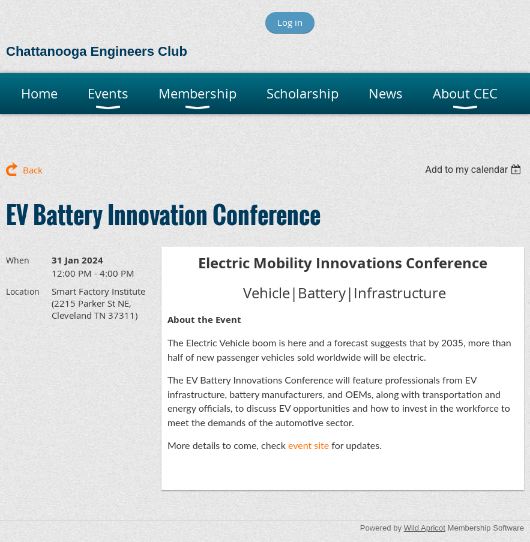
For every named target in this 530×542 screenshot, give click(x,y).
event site (308, 445)
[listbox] (474, 169)
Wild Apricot (424, 527)
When (17, 260)
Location (23, 291)
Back (33, 170)
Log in (290, 22)
